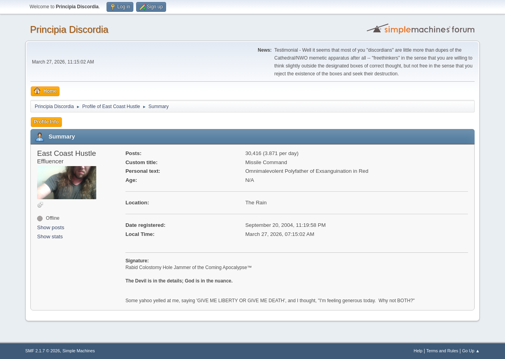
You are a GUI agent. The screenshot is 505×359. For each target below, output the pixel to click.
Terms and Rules (442, 350)
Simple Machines (78, 350)
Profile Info (46, 122)
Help (418, 350)
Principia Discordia (69, 29)
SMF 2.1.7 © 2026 (42, 350)
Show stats (50, 236)
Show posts (50, 227)
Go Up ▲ (471, 350)
